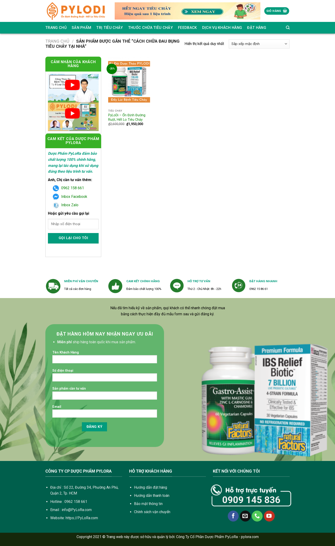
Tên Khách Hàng (104, 358)
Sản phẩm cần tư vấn (104, 395)
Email (104, 413)
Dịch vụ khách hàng (222, 27)
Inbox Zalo (65, 205)
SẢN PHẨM (81, 27)
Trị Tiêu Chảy (109, 27)
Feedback (187, 27)
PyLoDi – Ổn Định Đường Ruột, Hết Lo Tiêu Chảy (126, 117)
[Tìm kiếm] (288, 27)
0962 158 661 (68, 188)
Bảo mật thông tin (148, 503)
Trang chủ (56, 27)
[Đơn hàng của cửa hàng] (259, 43)
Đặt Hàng (256, 27)
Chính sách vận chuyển (152, 512)
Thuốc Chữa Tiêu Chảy (150, 27)
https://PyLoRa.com (82, 518)
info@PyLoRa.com (77, 510)
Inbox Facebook (70, 196)
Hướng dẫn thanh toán (151, 495)
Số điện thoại (104, 377)
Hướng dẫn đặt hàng (150, 487)
